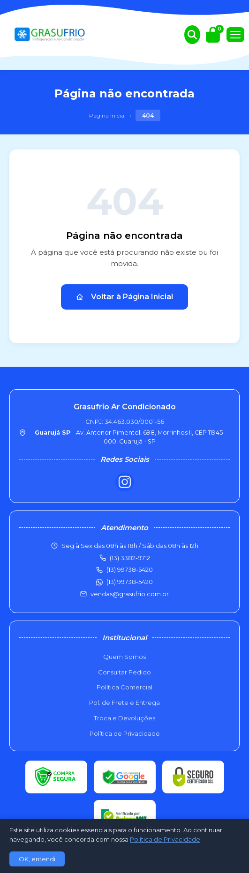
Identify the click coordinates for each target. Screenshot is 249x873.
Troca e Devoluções (124, 718)
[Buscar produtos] (192, 35)
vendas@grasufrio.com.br (130, 594)
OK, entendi (37, 859)
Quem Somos (124, 656)
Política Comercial (124, 687)
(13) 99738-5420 (129, 581)
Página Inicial (107, 115)
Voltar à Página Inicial (124, 296)
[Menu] (235, 34)
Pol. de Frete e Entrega (124, 702)
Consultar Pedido (124, 672)
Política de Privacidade (125, 733)
